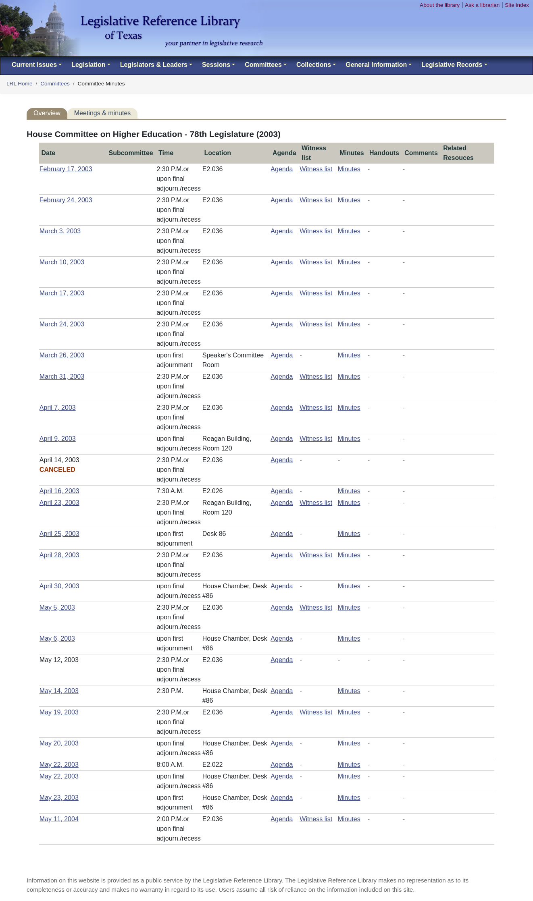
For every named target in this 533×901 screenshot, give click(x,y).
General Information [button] (376, 64)
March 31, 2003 (62, 376)
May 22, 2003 (59, 764)
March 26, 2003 (62, 355)
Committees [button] (263, 64)
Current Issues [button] (34, 64)
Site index (517, 5)
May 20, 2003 (59, 743)
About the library (440, 5)
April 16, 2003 (59, 491)
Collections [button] (313, 64)
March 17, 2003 (62, 293)
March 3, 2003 (60, 231)
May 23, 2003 (59, 797)
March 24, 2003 (62, 324)
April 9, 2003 (58, 438)
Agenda (282, 169)
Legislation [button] (88, 64)
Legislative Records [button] (451, 64)
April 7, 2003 (58, 407)
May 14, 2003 (59, 690)
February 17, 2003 (66, 169)
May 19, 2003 (59, 712)
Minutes (349, 169)
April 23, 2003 (59, 502)
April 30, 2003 (59, 586)
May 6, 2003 (57, 638)
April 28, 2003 (59, 555)
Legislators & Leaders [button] (153, 64)
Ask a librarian (482, 5)
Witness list (316, 169)
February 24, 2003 (66, 200)
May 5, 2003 (57, 607)
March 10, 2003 (62, 262)
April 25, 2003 (59, 533)
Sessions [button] (216, 64)
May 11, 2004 (59, 819)
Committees (55, 84)
